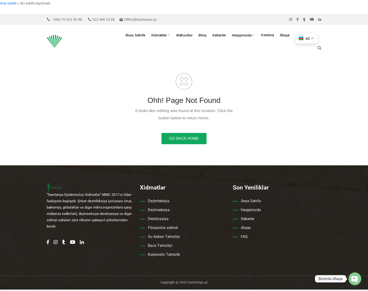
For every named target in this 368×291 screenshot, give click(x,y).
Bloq (202, 36)
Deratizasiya (158, 220)
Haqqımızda (243, 36)
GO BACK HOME (184, 140)
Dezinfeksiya (158, 202)
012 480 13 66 (103, 19)
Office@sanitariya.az (140, 19)
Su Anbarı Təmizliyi (164, 238)
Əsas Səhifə (135, 36)
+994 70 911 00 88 (67, 19)
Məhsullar (184, 36)
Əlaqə (284, 36)
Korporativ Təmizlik (164, 256)
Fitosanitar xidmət (163, 229)
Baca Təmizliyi (160, 247)
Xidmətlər (160, 36)
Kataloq (267, 36)
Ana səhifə (8, 3)
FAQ (244, 238)
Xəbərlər (219, 36)
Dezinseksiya (159, 211)
